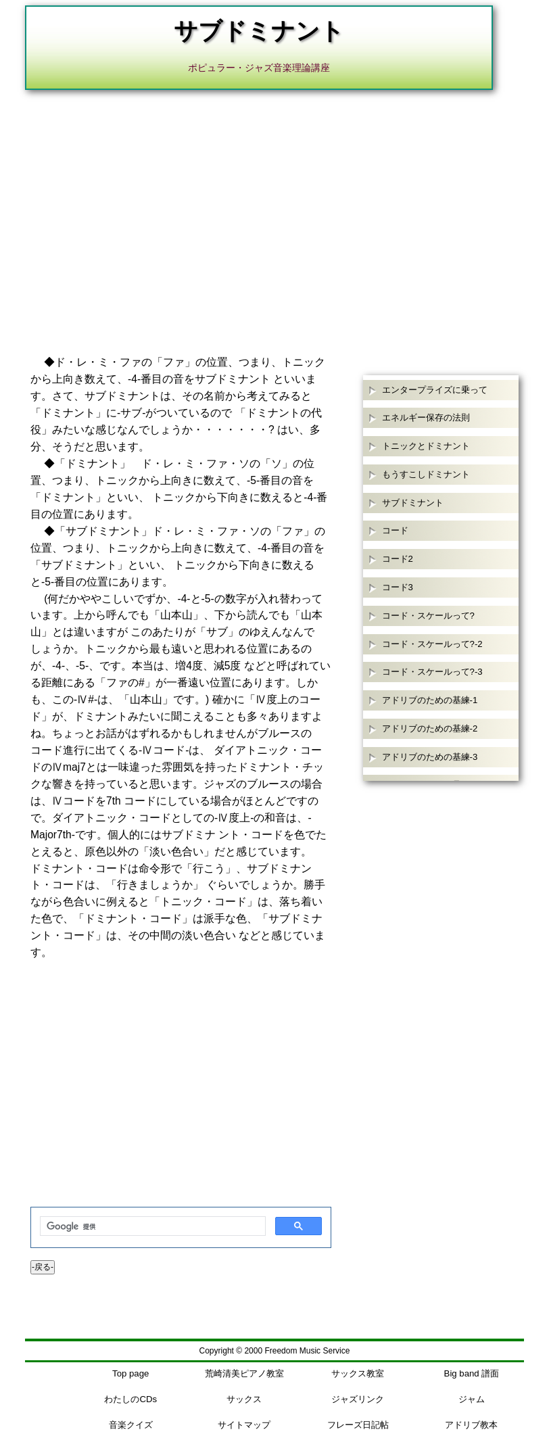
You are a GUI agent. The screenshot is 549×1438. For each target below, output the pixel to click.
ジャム (471, 1399)
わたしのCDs (130, 1399)
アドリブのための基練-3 (430, 757)
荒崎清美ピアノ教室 (244, 1373)
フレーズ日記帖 (358, 1425)
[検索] (151, 1226)
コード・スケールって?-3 (432, 672)
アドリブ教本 (471, 1425)
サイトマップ (244, 1425)
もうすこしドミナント (426, 474)
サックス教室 (357, 1373)
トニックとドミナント (426, 446)
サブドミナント (413, 503)
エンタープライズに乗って (434, 390)
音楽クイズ (131, 1425)
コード (395, 530)
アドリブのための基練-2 (430, 728)
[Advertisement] (274, 204)
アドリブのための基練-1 (430, 700)
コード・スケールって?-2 (432, 644)
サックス (244, 1399)
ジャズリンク (357, 1399)
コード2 (397, 559)
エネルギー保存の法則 (426, 417)
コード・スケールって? (428, 615)
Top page (130, 1373)
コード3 (397, 587)
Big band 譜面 (472, 1373)
